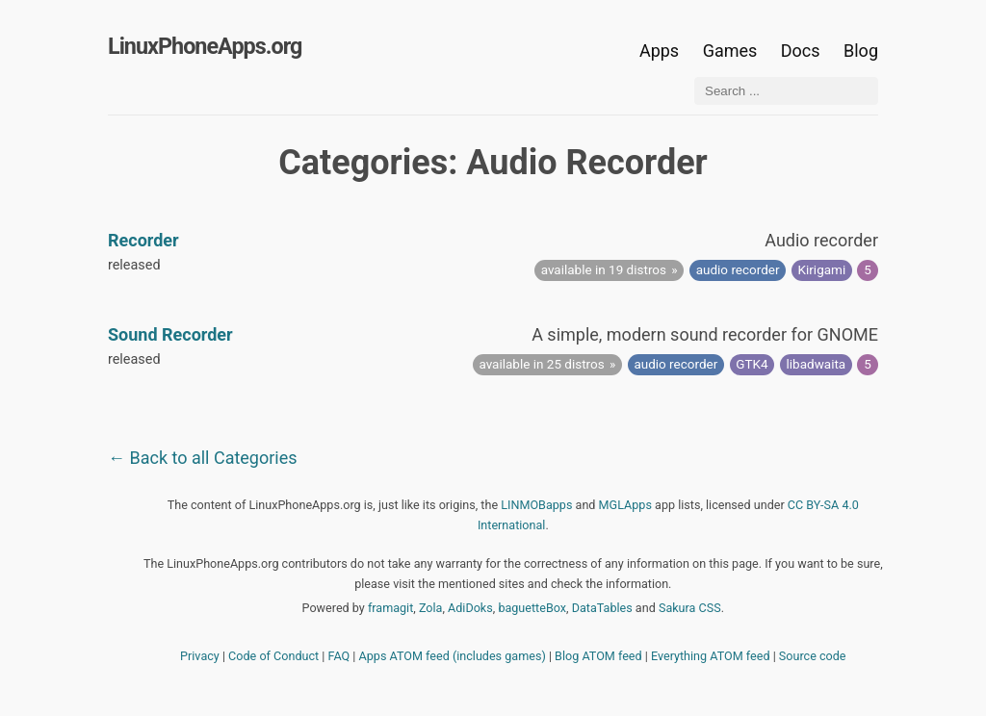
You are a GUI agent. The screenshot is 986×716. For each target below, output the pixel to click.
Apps (659, 50)
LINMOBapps (536, 505)
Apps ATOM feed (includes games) (452, 656)
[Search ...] (786, 91)
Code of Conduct (273, 656)
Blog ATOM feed (598, 656)
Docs (802, 50)
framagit (390, 608)
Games (730, 50)
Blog (860, 50)
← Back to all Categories (203, 458)
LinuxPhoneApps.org (204, 46)
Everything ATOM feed (710, 656)
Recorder (143, 240)
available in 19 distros (603, 269)
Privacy (200, 656)
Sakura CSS (690, 608)
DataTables (602, 608)
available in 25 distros (541, 363)
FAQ (339, 656)
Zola (431, 608)
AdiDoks (470, 608)
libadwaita (816, 363)
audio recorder (738, 269)
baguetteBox (532, 608)
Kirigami (822, 269)
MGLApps (625, 505)
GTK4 (751, 363)
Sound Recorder (170, 334)
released (134, 265)
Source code (812, 656)
